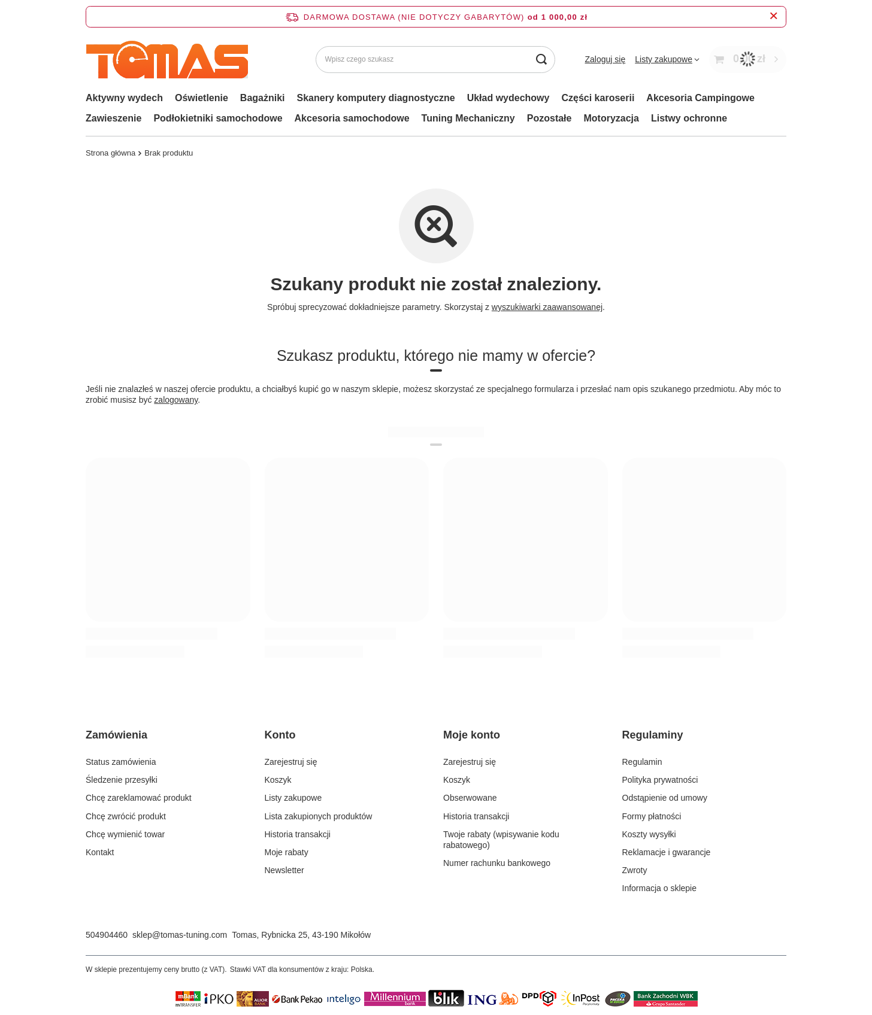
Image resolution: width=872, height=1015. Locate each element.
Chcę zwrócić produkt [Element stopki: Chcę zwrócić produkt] (126, 816)
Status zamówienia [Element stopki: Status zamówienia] (121, 762)
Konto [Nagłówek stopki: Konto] (280, 735)
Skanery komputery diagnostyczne (376, 98)
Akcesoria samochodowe (352, 118)
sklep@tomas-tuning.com (179, 935)
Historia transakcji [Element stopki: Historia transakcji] (298, 834)
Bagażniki (262, 98)
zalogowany (176, 400)
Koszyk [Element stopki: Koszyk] (278, 780)
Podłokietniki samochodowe (217, 118)
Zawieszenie (113, 118)
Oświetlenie (201, 98)
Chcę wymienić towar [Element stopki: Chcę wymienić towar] (125, 834)
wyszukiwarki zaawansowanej (547, 307)
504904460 (107, 935)
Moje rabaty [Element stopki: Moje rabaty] (286, 852)
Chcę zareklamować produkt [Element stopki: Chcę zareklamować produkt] (139, 798)
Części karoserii (597, 98)
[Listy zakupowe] (667, 59)
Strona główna (110, 152)
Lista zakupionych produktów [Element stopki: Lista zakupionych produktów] (319, 816)
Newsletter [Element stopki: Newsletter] (284, 870)
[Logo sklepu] (167, 59)
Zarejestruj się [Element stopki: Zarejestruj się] (291, 762)
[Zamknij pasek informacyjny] (773, 16)
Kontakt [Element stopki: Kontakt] (100, 852)
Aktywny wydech (124, 98)
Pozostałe (549, 118)
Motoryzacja (610, 118)
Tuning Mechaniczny (468, 118)
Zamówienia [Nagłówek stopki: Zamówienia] (116, 735)
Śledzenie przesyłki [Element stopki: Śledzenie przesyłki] (122, 780)
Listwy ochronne (689, 118)
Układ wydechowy (508, 98)
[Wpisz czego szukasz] (435, 59)
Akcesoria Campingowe (700, 98)
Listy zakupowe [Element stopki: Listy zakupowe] (293, 798)
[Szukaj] (541, 59)
